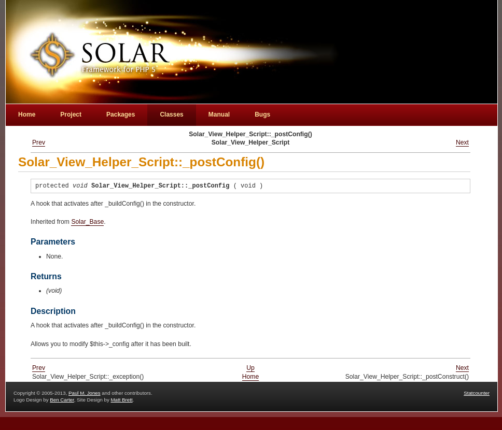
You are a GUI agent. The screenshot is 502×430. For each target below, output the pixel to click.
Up (250, 367)
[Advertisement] (426, 23)
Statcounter (477, 393)
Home (250, 376)
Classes (171, 114)
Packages (120, 114)
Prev (38, 142)
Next (462, 142)
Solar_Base (87, 221)
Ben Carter (62, 400)
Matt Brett (121, 400)
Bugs (262, 114)
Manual (219, 114)
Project (70, 114)
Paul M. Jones (84, 393)
